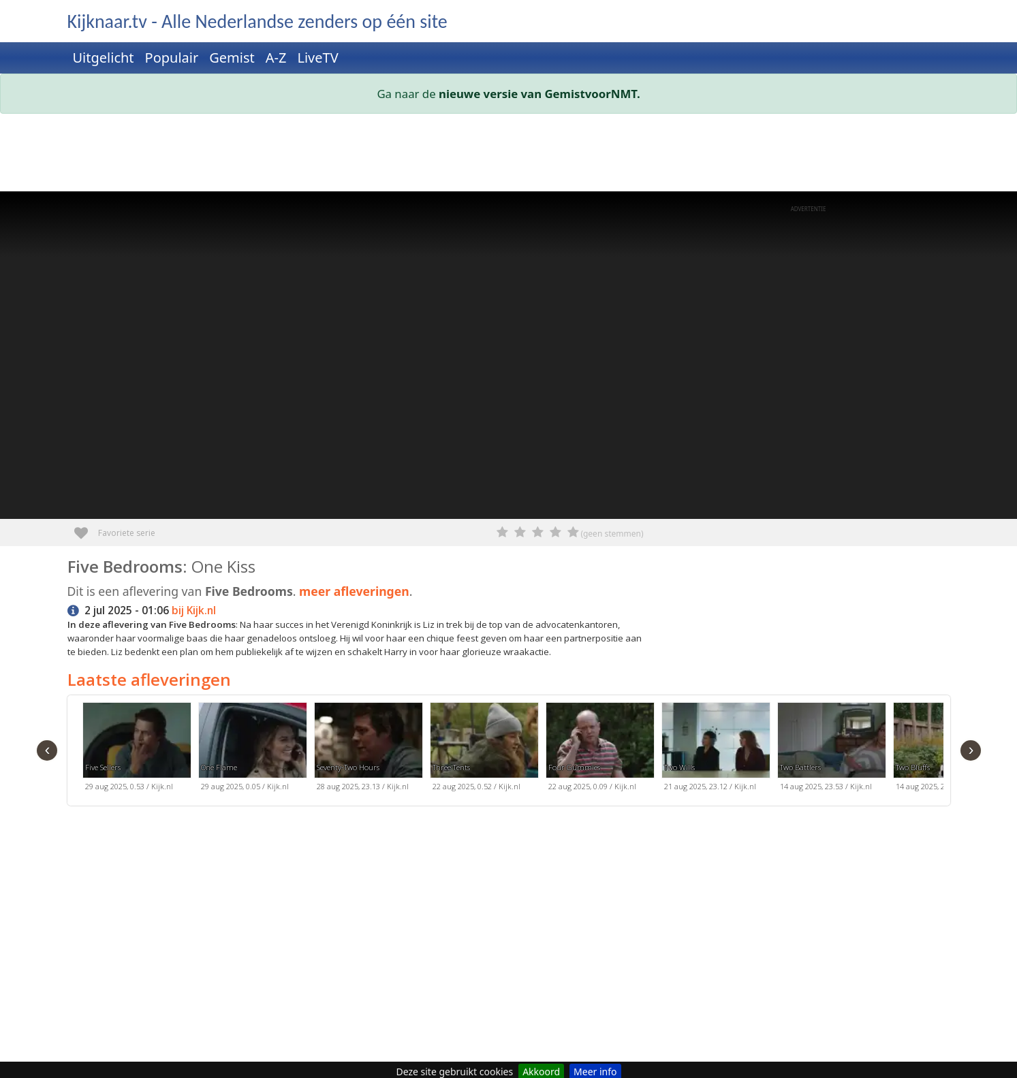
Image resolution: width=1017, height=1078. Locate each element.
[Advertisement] (476, 155)
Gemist (232, 57)
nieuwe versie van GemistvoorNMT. (539, 93)
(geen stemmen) (611, 533)
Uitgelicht (103, 57)
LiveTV (317, 57)
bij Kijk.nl (194, 610)
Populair (172, 57)
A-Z (276, 57)
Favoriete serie (86, 528)
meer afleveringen (354, 591)
